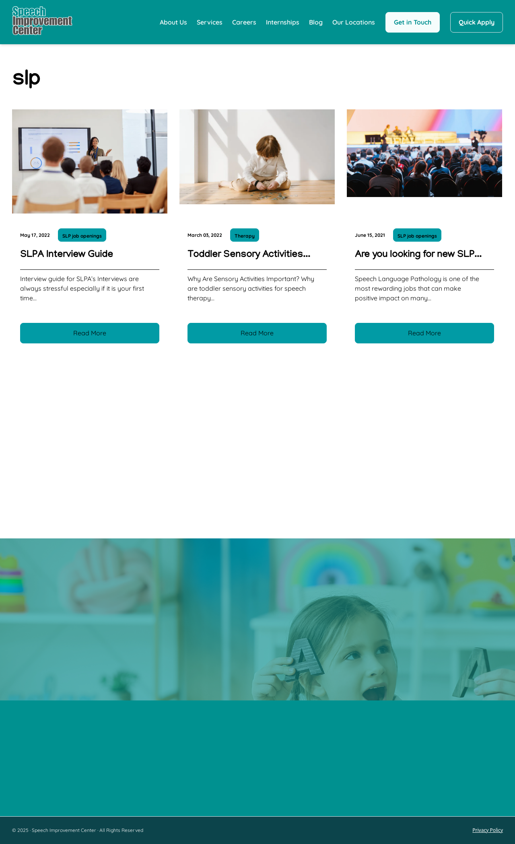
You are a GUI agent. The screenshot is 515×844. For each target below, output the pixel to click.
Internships (282, 22)
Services (209, 22)
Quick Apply (476, 22)
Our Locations (353, 22)
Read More (89, 333)
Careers (244, 22)
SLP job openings (82, 236)
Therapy (245, 236)
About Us (173, 22)
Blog (316, 22)
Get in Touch (412, 22)
